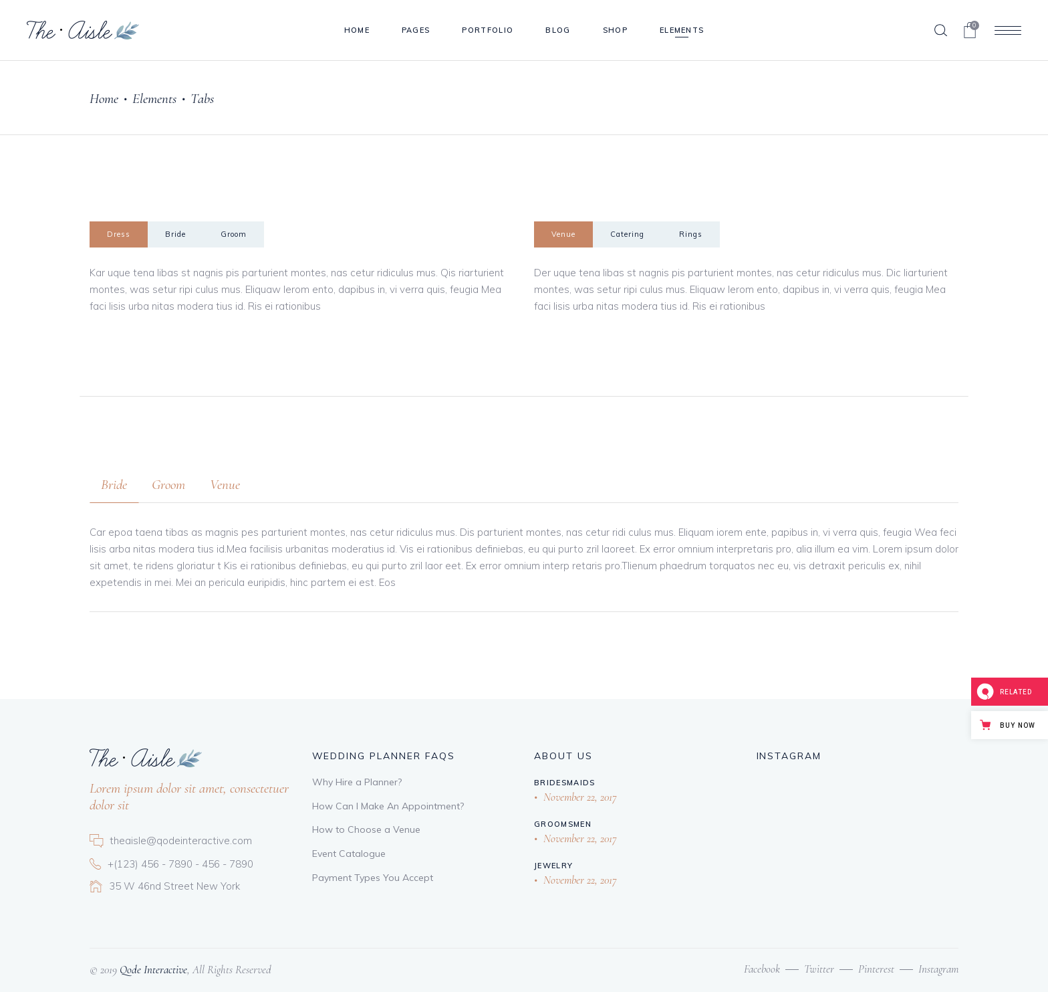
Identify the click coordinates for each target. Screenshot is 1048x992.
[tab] (119, 234)
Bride (175, 234)
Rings (690, 234)
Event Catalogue (349, 854)
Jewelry (553, 865)
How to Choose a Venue (366, 829)
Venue (563, 234)
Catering (627, 234)
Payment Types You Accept (372, 878)
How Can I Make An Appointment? (388, 806)
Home (104, 98)
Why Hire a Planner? (357, 782)
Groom (234, 234)
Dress (118, 234)
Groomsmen (563, 824)
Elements (154, 98)
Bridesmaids (565, 782)
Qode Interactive (152, 970)
